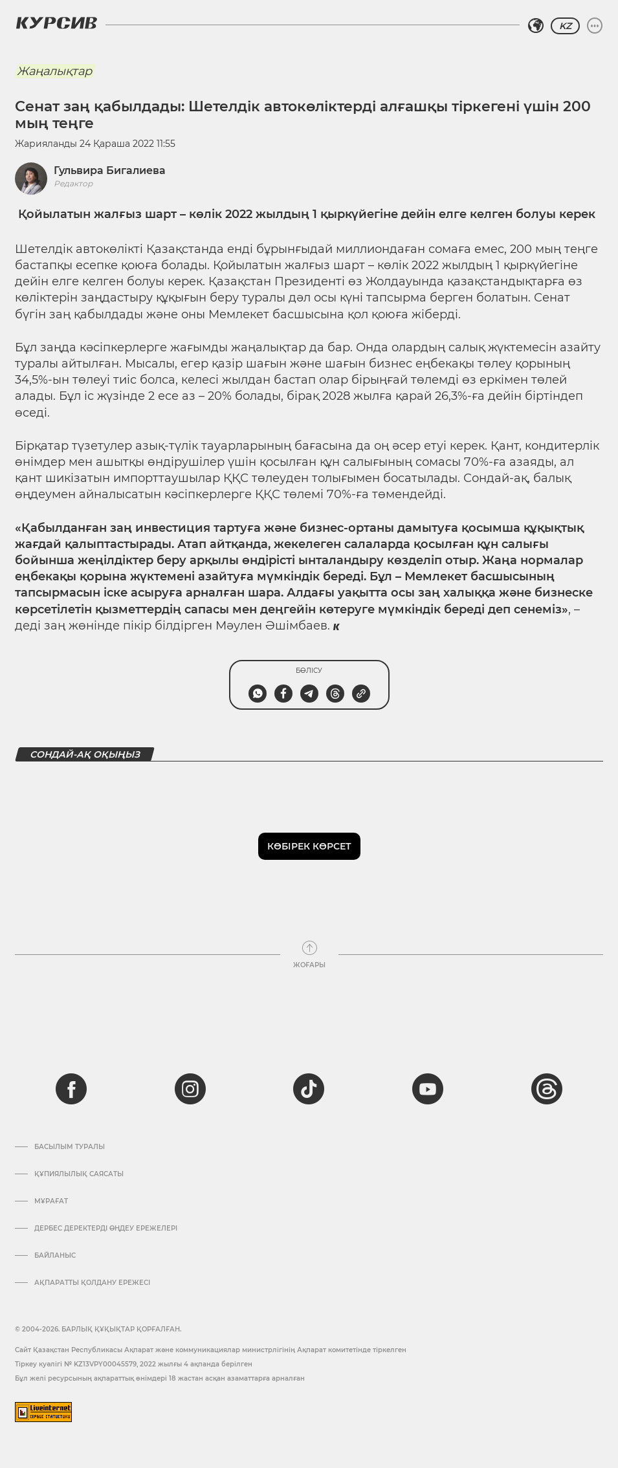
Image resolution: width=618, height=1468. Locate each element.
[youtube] (427, 1088)
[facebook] (71, 1088)
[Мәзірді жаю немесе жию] (594, 25)
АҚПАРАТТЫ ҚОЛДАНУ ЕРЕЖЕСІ (92, 1283)
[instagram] (190, 1088)
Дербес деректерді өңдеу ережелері (105, 1228)
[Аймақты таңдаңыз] (535, 25)
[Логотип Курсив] (56, 22)
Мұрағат (51, 1201)
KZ (565, 26)
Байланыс (55, 1256)
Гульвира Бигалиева (110, 170)
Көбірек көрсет (309, 846)
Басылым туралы (69, 1147)
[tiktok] (308, 1088)
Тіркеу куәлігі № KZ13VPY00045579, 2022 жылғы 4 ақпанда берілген (133, 1364)
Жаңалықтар (54, 71)
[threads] (546, 1088)
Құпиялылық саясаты (79, 1174)
